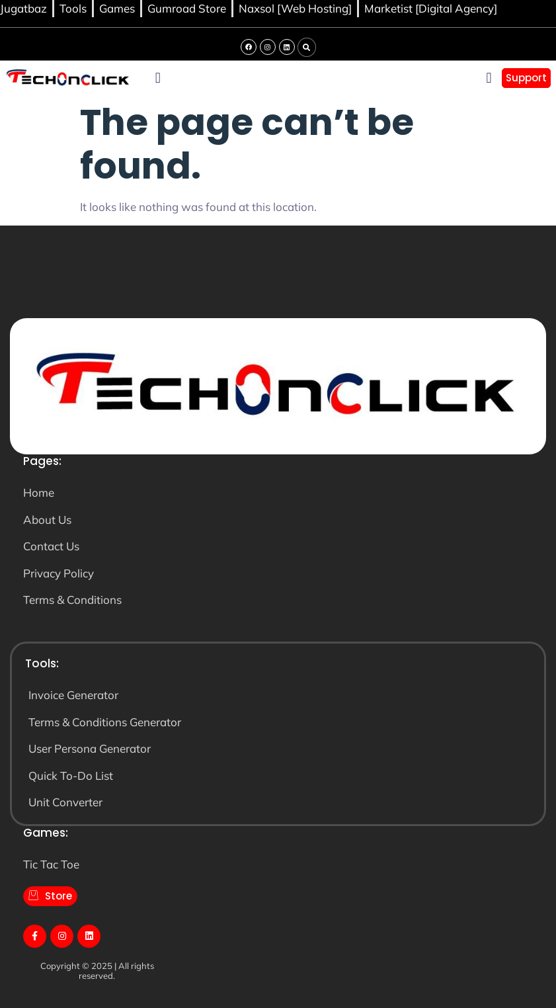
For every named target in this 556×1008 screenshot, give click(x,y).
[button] (306, 47)
